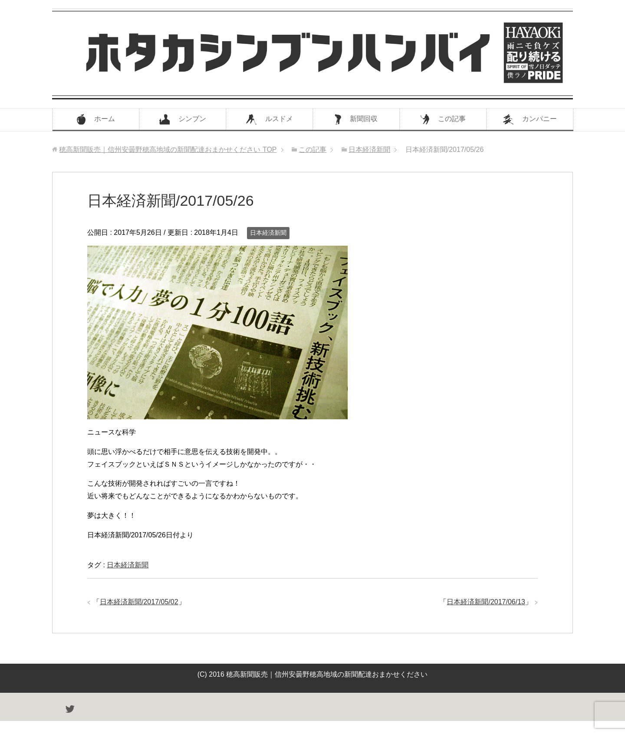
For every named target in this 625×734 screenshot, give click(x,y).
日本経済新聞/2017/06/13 (486, 602)
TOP (167, 149)
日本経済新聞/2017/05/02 (139, 602)
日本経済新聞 (268, 232)
